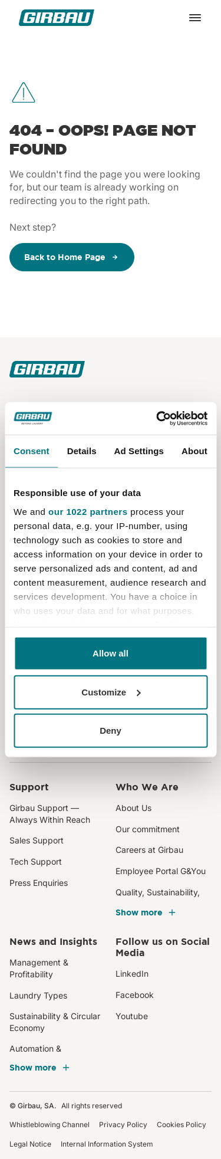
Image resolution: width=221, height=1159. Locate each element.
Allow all (110, 653)
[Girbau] (56, 17)
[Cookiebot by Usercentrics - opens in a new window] (157, 418)
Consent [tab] (32, 451)
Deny (110, 730)
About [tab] (194, 451)
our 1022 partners (87, 511)
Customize (110, 692)
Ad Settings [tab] (139, 451)
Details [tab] (82, 451)
